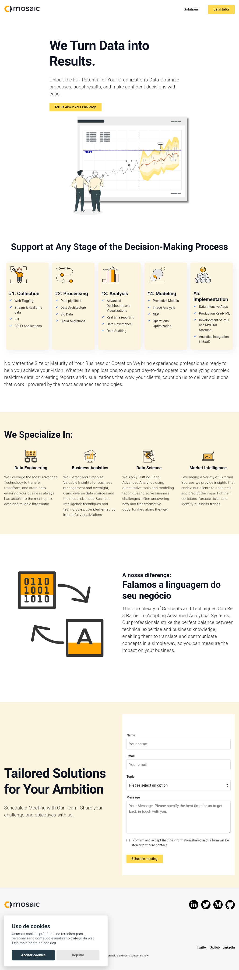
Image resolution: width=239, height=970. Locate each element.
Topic (130, 776)
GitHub (215, 947)
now (146, 955)
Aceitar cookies (33, 955)
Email (131, 756)
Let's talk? (221, 9)
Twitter (202, 947)
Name (131, 735)
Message (133, 797)
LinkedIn (229, 947)
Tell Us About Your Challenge (75, 107)
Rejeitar (78, 955)
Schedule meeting (145, 859)
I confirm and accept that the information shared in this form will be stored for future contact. (180, 842)
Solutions (191, 9)
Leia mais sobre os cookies (34, 943)
